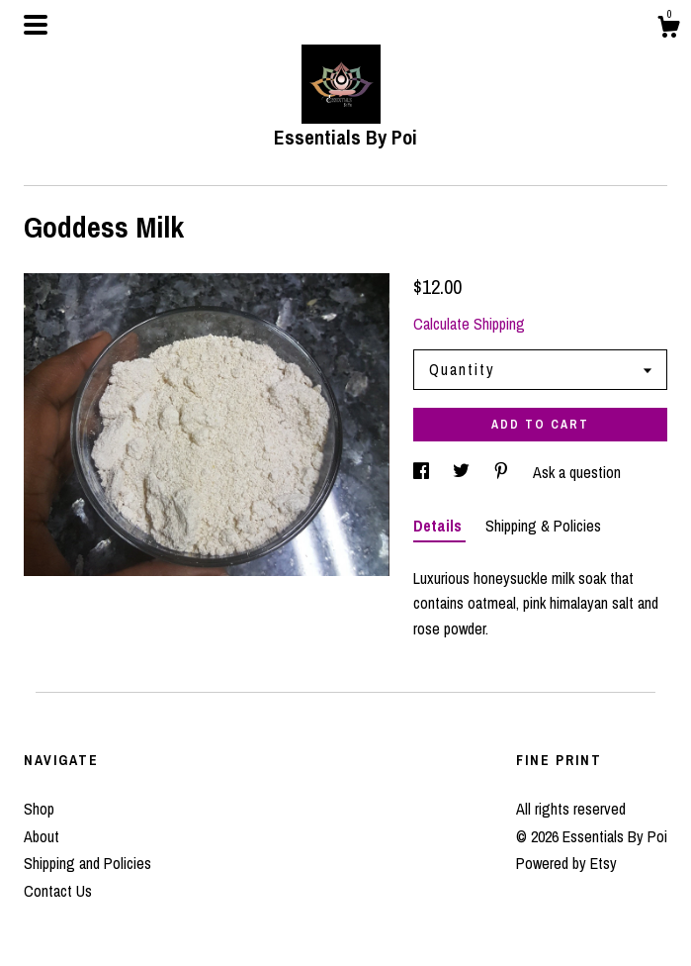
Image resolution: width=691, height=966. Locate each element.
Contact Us (58, 891)
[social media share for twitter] (463, 472)
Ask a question (577, 472)
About (41, 836)
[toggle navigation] (35, 25)
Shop (39, 809)
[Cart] (668, 30)
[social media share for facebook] (423, 472)
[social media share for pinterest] (503, 472)
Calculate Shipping (469, 324)
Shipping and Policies (87, 863)
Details (439, 525)
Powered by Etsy (566, 863)
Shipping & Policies (543, 525)
